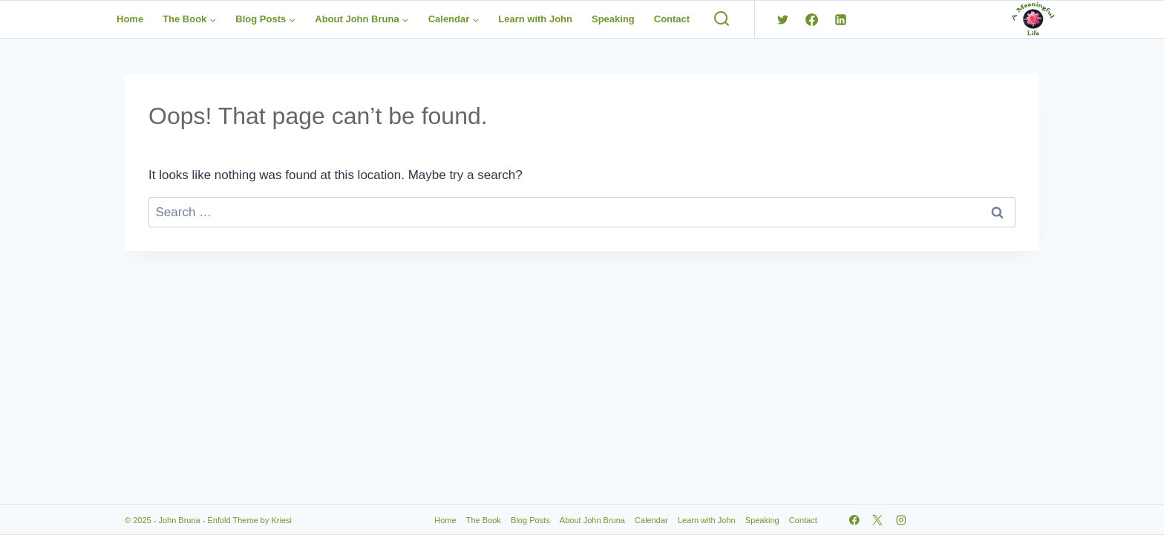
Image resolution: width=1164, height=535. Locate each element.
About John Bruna (592, 520)
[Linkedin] (840, 19)
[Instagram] (901, 520)
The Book (483, 520)
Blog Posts (530, 520)
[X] (878, 520)
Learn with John (535, 19)
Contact (672, 19)
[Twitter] (782, 19)
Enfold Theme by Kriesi (249, 520)
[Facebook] (811, 19)
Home (130, 19)
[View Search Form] (721, 19)
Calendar (651, 520)
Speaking (613, 19)
